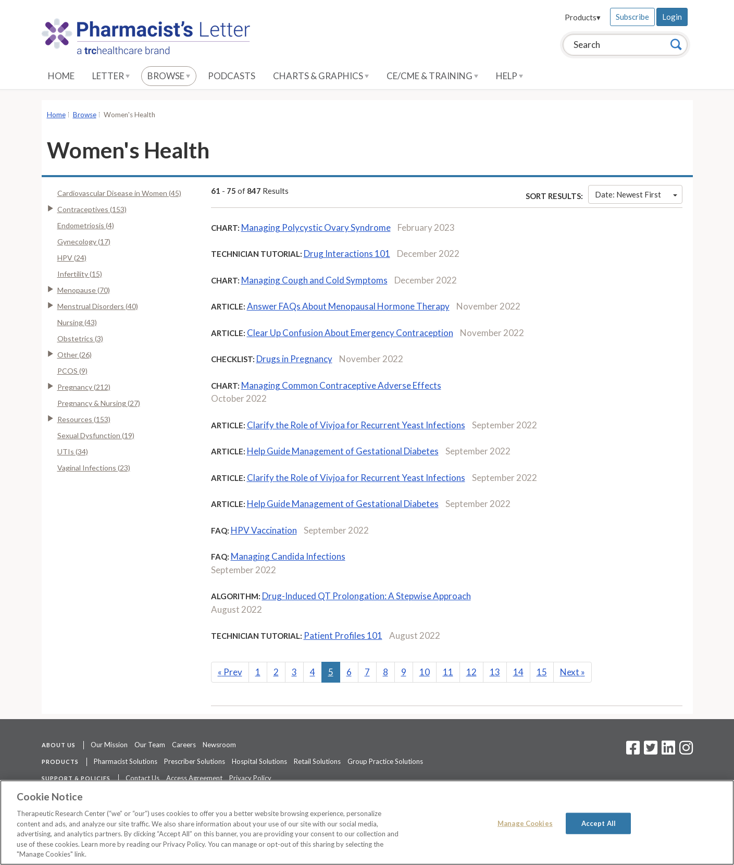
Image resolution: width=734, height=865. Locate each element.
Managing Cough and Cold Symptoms (314, 280)
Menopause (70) (83, 290)
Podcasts (231, 75)
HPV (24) (71, 257)
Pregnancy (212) (83, 386)
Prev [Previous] (230, 671)
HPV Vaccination (264, 530)
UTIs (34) (72, 451)
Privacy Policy (250, 778)
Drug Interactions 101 (347, 253)
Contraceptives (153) (92, 209)
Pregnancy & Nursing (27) (98, 403)
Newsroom (219, 744)
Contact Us (142, 778)
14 (518, 671)
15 (542, 671)
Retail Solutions (317, 761)
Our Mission (109, 744)
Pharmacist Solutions (125, 761)
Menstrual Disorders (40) (97, 306)
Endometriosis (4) (85, 225)
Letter (111, 75)
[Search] (676, 44)
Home (61, 75)
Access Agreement (194, 778)
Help (509, 75)
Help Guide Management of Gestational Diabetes (343, 451)
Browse (168, 75)
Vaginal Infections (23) (93, 467)
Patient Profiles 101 (343, 635)
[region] (367, 822)
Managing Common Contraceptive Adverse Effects (341, 385)
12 (471, 671)
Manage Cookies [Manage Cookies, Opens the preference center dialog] (525, 823)
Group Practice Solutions (385, 761)
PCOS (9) (72, 370)
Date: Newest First (636, 194)
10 (424, 671)
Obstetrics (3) (80, 338)
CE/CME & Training (432, 75)
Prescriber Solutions (194, 761)
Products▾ (583, 17)
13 (495, 671)
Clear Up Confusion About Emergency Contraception (350, 332)
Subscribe (632, 16)
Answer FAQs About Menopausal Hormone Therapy (348, 306)
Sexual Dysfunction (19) (95, 435)
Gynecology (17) (83, 241)
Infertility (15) (79, 273)
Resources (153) (83, 419)
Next (572, 671)
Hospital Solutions (259, 761)
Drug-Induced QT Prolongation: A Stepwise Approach (366, 595)
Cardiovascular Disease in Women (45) (119, 193)
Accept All (598, 823)
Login (672, 16)
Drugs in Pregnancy (294, 358)
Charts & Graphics (321, 75)
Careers (184, 744)
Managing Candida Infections (288, 556)
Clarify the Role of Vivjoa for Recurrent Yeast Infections (356, 424)
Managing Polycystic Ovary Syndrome (316, 227)
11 (448, 671)
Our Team (149, 744)
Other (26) (74, 354)
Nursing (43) (77, 322)
